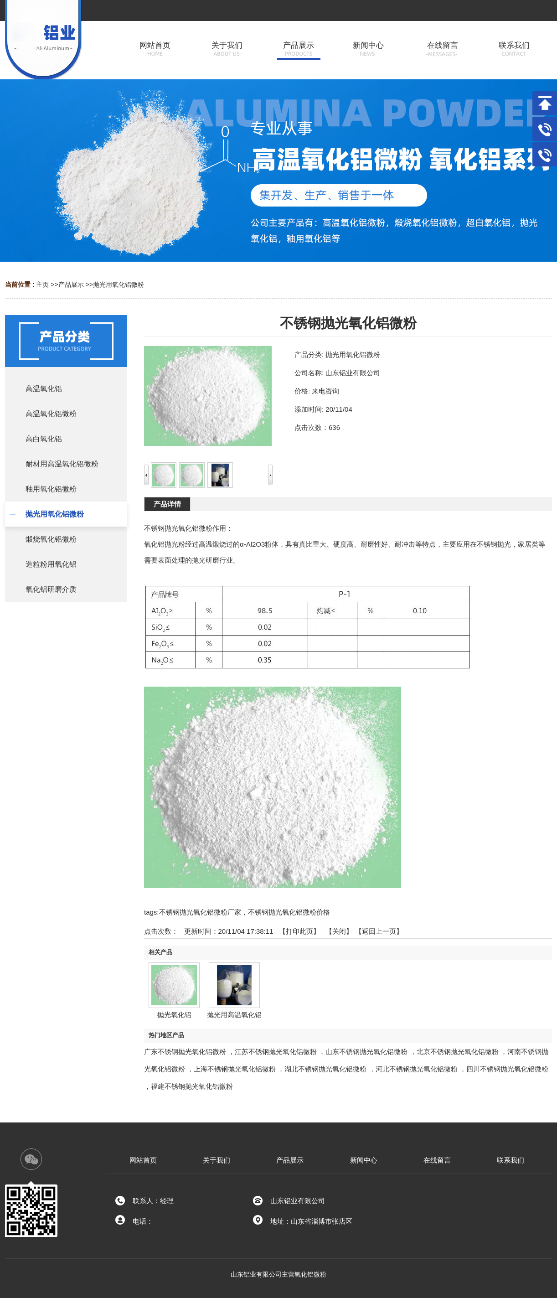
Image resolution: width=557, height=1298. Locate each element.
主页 (42, 284)
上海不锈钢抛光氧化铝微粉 (235, 1069)
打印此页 (299, 931)
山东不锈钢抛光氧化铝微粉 (366, 1051)
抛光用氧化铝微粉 (118, 284)
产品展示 (71, 284)
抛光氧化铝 (174, 1015)
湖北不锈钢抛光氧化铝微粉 (325, 1069)
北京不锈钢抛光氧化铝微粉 (458, 1051)
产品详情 (167, 504)
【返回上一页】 (379, 931)
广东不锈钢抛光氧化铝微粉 (185, 1051)
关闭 (339, 931)
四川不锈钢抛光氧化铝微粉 (507, 1069)
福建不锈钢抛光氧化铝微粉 (192, 1086)
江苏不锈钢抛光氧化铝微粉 (276, 1051)
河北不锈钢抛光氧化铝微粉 (417, 1069)
